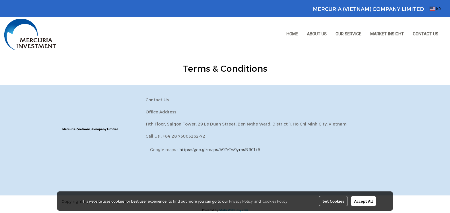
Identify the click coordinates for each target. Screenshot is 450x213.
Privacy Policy (241, 201)
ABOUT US (317, 34)
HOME (292, 34)
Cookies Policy (275, 201)
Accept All (363, 201)
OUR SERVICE (348, 34)
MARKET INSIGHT (387, 34)
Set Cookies (333, 201)
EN (435, 8)
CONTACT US (425, 34)
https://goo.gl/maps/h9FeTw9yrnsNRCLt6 (219, 149)
